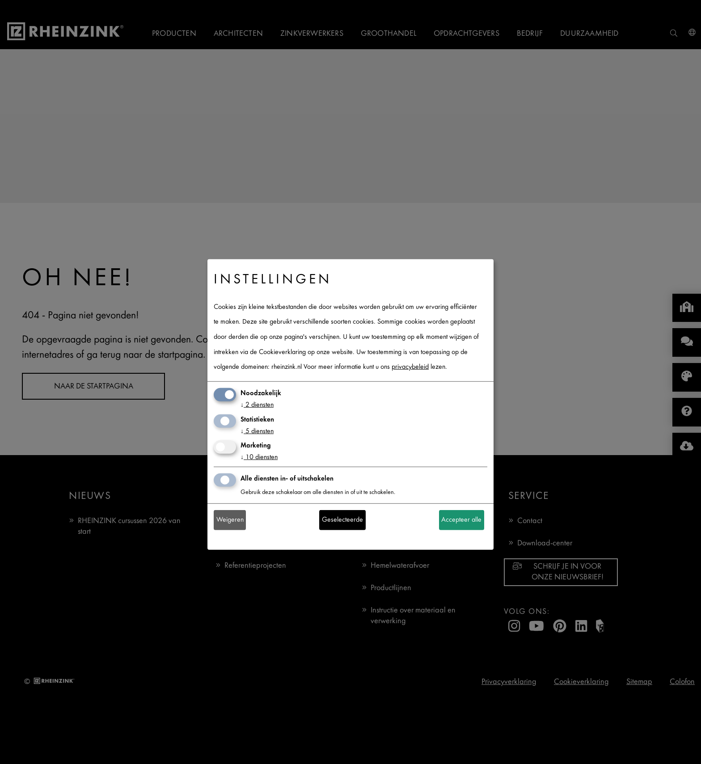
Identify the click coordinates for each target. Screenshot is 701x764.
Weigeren (230, 520)
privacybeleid (410, 367)
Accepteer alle (461, 520)
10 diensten (259, 457)
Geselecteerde (342, 520)
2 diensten (257, 405)
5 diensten (257, 431)
